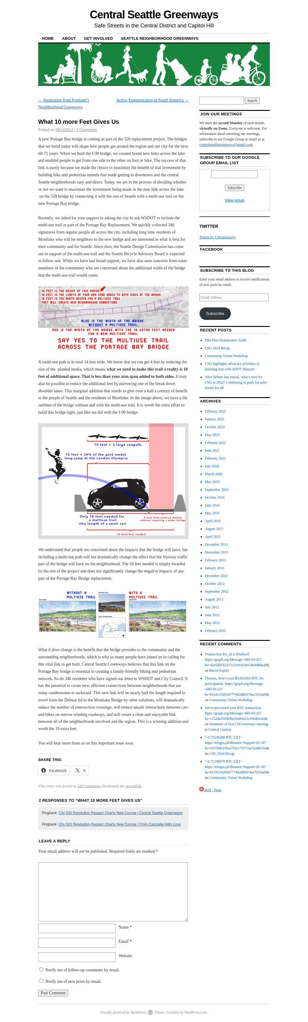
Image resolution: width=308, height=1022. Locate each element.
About (69, 38)
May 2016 (212, 513)
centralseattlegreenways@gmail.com (226, 145)
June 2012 (212, 615)
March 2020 (213, 474)
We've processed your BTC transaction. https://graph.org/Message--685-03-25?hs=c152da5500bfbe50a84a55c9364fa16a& (236, 713)
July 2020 (212, 466)
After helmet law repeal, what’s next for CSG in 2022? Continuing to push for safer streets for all (236, 382)
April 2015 (212, 537)
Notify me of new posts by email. (73, 981)
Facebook (211, 249)
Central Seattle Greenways (154, 14)
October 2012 (215, 584)
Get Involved (98, 38)
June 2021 (212, 450)
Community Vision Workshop (226, 356)
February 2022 (215, 442)
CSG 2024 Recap (217, 348)
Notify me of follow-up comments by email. (82, 970)
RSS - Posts (210, 790)
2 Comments (86, 130)
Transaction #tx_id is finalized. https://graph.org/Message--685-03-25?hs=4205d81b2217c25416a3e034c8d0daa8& (237, 659)
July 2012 (212, 607)
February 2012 (215, 631)
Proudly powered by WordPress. (123, 1012)
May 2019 (212, 482)
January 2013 (214, 568)
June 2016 (212, 505)
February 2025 (215, 411)
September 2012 (216, 591)
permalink (133, 786)
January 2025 (214, 419)
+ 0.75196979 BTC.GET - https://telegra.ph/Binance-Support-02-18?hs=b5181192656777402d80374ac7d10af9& (237, 766)
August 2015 (214, 529)
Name (125, 927)
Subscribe (215, 313)
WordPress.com (195, 1012)
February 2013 (215, 560)
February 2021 (215, 458)
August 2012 (214, 599)
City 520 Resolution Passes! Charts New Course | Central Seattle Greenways (120, 813)
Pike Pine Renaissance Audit (225, 340)
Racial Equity (219, 670)
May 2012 (212, 623)
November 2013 (216, 552)
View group (235, 200)
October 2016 (215, 497)
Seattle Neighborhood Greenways (160, 38)
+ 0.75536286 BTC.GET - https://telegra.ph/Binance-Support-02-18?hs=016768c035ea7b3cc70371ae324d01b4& (237, 742)
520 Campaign (88, 786)
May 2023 (212, 435)
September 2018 (216, 489)
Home (48, 38)
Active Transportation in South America (152, 100)
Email (125, 941)
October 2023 (215, 427)
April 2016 (212, 521)
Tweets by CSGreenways (217, 237)
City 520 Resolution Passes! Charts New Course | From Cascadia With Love (120, 824)
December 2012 (216, 576)
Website (125, 956)
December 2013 (216, 544)
